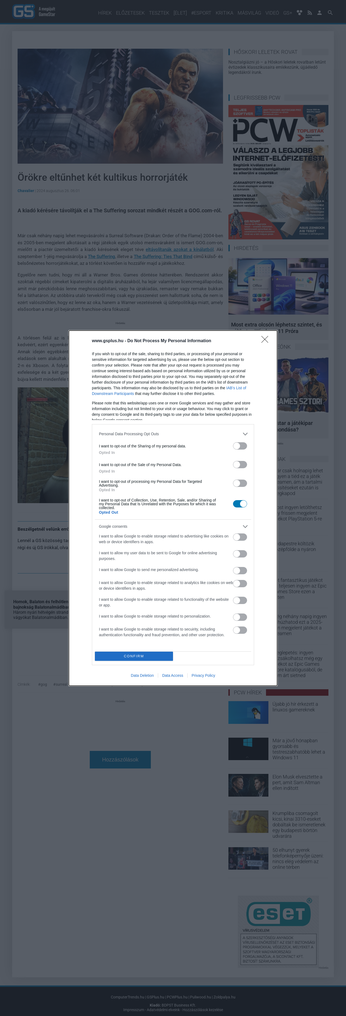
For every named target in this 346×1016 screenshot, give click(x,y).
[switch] (240, 446)
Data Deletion (142, 675)
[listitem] (173, 434)
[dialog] (173, 508)
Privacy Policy (203, 675)
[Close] (266, 341)
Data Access (172, 675)
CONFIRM (134, 656)
